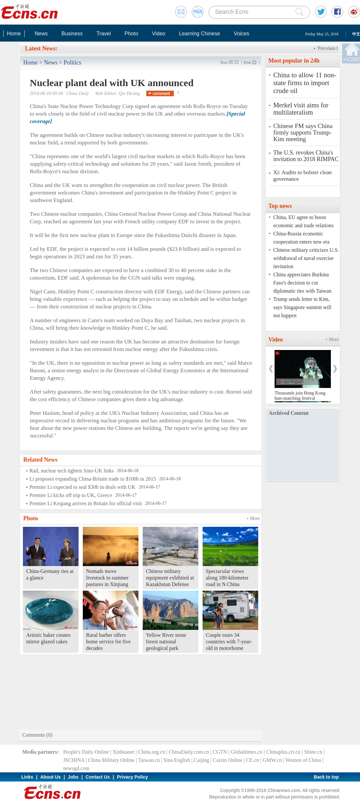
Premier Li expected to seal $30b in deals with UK (82, 487)
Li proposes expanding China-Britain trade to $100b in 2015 (92, 479)
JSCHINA (73, 760)
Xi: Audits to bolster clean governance (302, 175)
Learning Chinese (199, 33)
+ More (253, 518)
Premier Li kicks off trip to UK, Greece (70, 495)
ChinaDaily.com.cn (189, 752)
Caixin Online (227, 760)
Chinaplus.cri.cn (283, 752)
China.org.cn (151, 752)
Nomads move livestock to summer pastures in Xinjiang (107, 577)
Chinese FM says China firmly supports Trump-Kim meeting (303, 132)
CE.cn (252, 760)
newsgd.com (76, 768)
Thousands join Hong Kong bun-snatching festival (300, 396)
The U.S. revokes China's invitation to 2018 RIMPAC (306, 155)
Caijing (201, 760)
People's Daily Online (86, 752)
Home (14, 33)
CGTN (220, 752)
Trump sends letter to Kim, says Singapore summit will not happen (302, 307)
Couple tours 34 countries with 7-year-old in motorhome (229, 641)
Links (27, 777)
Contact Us (98, 777)
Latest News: (41, 48)
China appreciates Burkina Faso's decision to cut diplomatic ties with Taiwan (302, 283)
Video (158, 33)
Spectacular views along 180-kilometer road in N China (227, 577)
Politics (72, 62)
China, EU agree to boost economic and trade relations (303, 221)
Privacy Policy (132, 777)
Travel (104, 33)
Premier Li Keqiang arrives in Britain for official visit (85, 503)
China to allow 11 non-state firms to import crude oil (304, 83)
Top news (280, 206)
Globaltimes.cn (246, 752)
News (41, 33)
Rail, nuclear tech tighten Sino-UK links (71, 470)
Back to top (326, 777)
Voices (241, 33)
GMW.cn (272, 760)
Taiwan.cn (149, 760)
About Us (50, 777)
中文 (356, 34)
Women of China (303, 760)
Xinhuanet (124, 752)
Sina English (176, 760)
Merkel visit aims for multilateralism (300, 108)
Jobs (73, 777)
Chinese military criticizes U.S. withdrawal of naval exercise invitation (306, 258)
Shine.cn (313, 752)
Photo (131, 33)
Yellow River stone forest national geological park (166, 641)
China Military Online (111, 760)
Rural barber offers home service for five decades (108, 641)
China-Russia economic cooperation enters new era (301, 238)
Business (72, 33)
